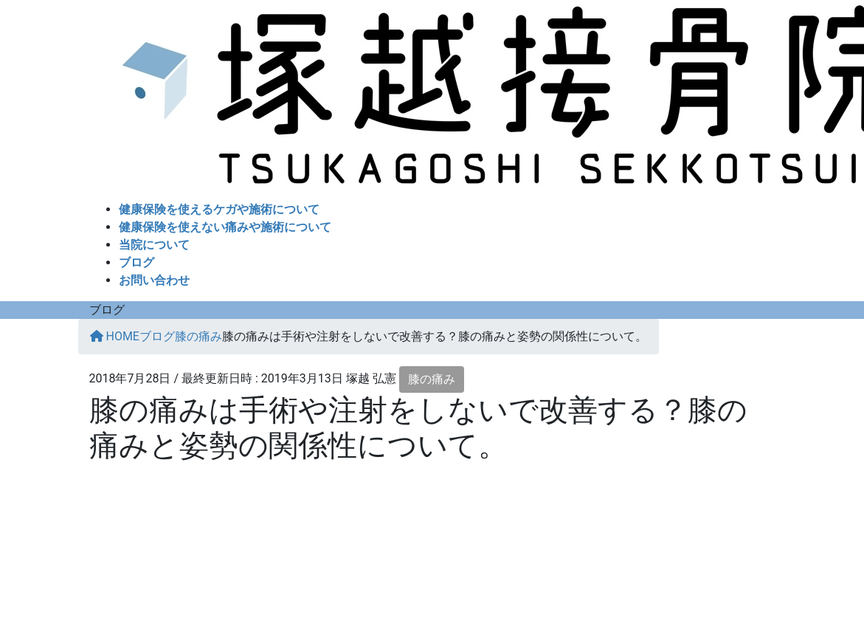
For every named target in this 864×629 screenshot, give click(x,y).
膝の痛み (431, 379)
